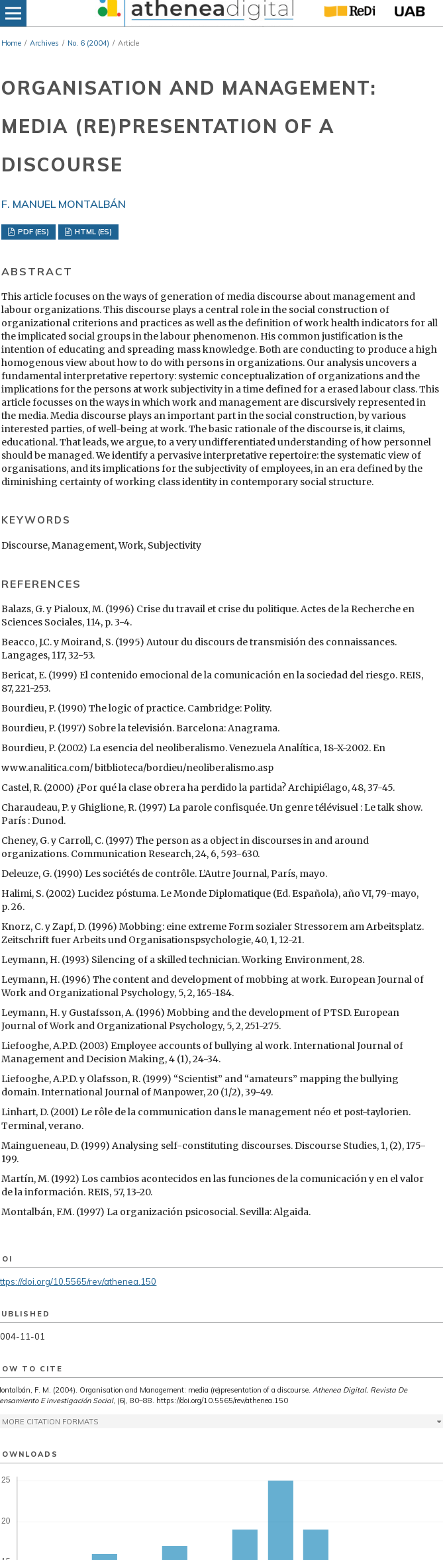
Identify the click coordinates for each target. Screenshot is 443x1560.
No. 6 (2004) (88, 43)
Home (11, 43)
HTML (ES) (92, 231)
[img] (193, 13)
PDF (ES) (32, 231)
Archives (44, 43)
